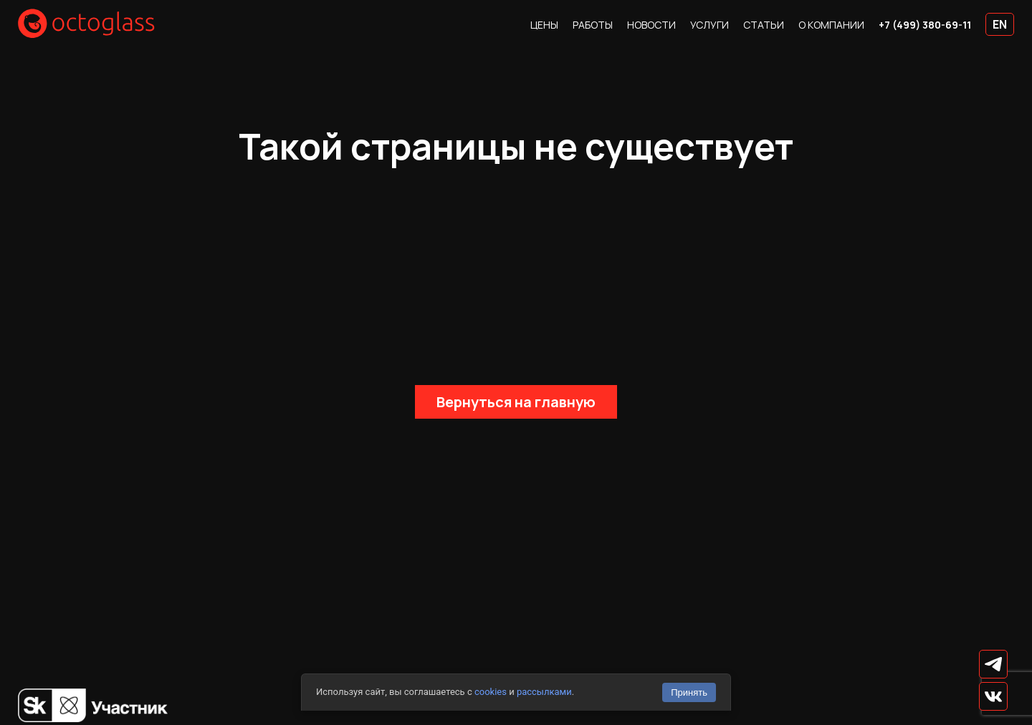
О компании (831, 24)
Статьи (763, 24)
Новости (651, 24)
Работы (593, 24)
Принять (689, 692)
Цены (544, 24)
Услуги (709, 24)
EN (1000, 24)
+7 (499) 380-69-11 (925, 24)
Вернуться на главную (516, 402)
